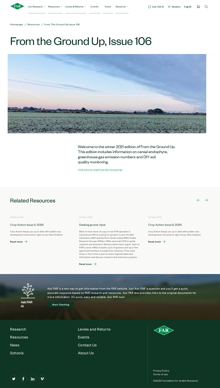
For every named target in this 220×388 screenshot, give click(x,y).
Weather (174, 7)
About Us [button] (122, 6)
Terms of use (160, 374)
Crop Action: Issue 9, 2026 (27, 224)
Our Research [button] (37, 6)
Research (18, 329)
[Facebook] (23, 379)
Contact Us (87, 345)
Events (95, 6)
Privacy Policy (161, 370)
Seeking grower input (92, 224)
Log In (187, 6)
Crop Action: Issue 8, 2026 (165, 224)
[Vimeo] (42, 379)
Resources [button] (55, 6)
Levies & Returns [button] (75, 6)
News (108, 6)
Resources (19, 337)
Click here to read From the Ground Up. (100, 169)
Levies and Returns (94, 329)
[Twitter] (13, 379)
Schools (17, 353)
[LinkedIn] (32, 379)
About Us (86, 353)
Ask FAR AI (156, 7)
